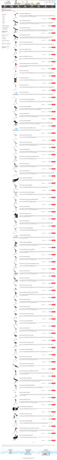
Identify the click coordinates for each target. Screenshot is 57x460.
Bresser (4, 15)
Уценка (49, 0)
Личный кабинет (53, 0)
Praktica (4, 21)
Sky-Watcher (4, 22)
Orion (3, 20)
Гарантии (10, 452)
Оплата (47, 0)
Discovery (4, 16)
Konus (3, 17)
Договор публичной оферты (28, 453)
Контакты (40, 0)
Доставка (44, 0)
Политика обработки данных (28, 454)
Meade (3, 19)
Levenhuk (4, 18)
